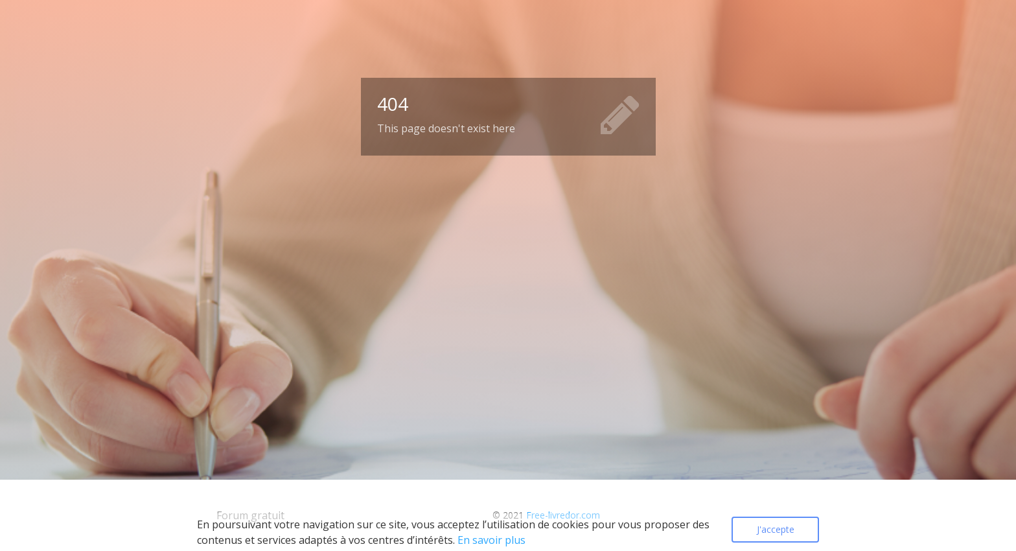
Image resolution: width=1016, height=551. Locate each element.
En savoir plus (491, 540)
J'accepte (775, 529)
